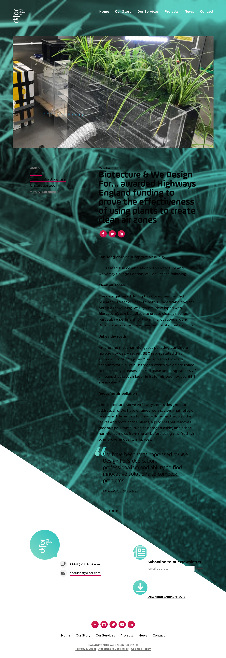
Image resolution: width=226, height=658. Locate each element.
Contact (207, 12)
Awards (36, 173)
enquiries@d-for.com (85, 573)
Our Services (148, 12)
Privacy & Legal (85, 648)
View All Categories (44, 192)
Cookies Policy (141, 648)
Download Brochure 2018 (166, 597)
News (189, 12)
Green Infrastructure (48, 179)
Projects (172, 12)
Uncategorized (42, 186)
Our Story (123, 12)
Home (104, 12)
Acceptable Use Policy (113, 648)
